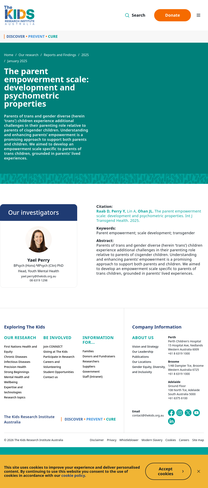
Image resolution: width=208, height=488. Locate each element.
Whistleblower (129, 440)
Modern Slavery (152, 440)
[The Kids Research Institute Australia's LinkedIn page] (171, 421)
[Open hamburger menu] (198, 15)
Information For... (98, 340)
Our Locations (141, 362)
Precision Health (15, 367)
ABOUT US (143, 337)
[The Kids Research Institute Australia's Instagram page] (179, 412)
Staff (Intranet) (93, 376)
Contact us (50, 377)
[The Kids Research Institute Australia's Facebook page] (171, 412)
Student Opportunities (58, 372)
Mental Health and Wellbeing (16, 379)
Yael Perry (38, 260)
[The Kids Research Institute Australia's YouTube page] (196, 412)
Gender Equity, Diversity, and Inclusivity (149, 369)
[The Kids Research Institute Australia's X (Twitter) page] (188, 412)
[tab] (37, 267)
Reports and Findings (60, 55)
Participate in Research (58, 357)
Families (88, 351)
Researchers (91, 361)
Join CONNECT (53, 346)
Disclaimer (97, 440)
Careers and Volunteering (52, 364)
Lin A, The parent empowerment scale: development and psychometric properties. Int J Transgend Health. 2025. (148, 216)
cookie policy (73, 475)
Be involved (57, 337)
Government (91, 371)
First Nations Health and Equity (20, 349)
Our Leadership (142, 352)
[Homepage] (19, 15)
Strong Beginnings (16, 372)
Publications (140, 357)
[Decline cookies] (198, 471)
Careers (184, 440)
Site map (198, 440)
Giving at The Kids (55, 352)
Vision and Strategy (145, 346)
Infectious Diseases (17, 362)
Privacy (111, 440)
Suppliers (89, 366)
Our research (28, 55)
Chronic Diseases (15, 357)
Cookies (171, 440)
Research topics (14, 397)
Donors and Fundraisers (99, 356)
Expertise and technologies (13, 389)
